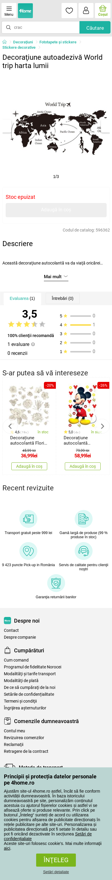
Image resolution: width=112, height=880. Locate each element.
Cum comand (16, 660)
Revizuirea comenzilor (24, 738)
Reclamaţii (13, 744)
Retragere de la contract (26, 751)
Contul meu (14, 731)
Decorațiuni (23, 42)
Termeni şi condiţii (20, 701)
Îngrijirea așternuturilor (25, 708)
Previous (10, 426)
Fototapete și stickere (57, 42)
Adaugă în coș (56, 209)
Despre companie (20, 637)
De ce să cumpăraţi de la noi (29, 687)
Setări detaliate (56, 872)
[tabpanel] (56, 126)
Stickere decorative (19, 47)
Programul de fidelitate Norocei (32, 667)
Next (102, 426)
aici (7, 848)
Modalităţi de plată (21, 681)
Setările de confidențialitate (29, 694)
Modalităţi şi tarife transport (30, 674)
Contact (11, 630)
